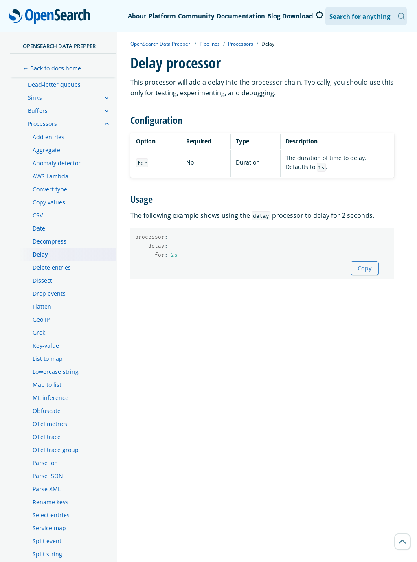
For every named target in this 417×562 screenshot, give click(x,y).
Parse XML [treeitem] (47, 489)
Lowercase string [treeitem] (56, 371)
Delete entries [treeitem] (52, 267)
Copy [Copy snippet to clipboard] (365, 268)
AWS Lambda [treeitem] (50, 176)
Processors (240, 43)
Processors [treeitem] (42, 123)
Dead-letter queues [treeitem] (54, 84)
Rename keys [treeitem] (50, 502)
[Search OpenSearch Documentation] (366, 16)
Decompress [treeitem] (49, 241)
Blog (273, 16)
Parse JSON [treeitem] (48, 476)
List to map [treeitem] (48, 358)
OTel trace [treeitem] (47, 437)
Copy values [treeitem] (49, 202)
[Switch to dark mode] (319, 15)
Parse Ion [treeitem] (45, 463)
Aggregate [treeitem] (46, 150)
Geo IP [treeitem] (41, 319)
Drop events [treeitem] (49, 293)
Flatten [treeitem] (42, 306)
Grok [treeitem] (39, 332)
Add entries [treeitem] (48, 137)
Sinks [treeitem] (35, 97)
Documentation (241, 16)
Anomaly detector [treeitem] (57, 163)
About (137, 16)
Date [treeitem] (39, 228)
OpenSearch (51, 17)
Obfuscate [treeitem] (47, 411)
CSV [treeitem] (38, 215)
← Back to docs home (52, 68)
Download (297, 16)
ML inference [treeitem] (50, 398)
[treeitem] (106, 97)
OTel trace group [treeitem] (56, 450)
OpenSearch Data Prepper (59, 46)
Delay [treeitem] (40, 254)
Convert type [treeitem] (50, 189)
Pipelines (210, 43)
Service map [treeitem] (49, 528)
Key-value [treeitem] (46, 345)
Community (196, 16)
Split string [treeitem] (47, 554)
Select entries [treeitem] (51, 515)
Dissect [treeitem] (42, 280)
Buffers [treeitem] (38, 110)
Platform (162, 16)
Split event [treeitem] (47, 541)
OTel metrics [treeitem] (50, 424)
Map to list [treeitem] (47, 385)
